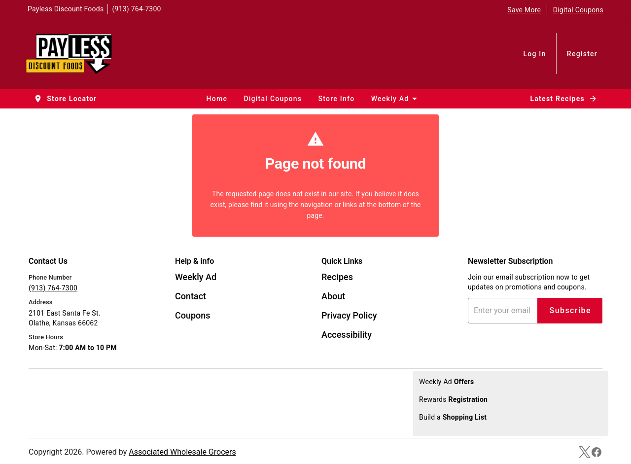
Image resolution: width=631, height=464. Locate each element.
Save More (524, 10)
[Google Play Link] (96, 407)
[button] (66, 98)
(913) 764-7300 (136, 9)
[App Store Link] (96, 387)
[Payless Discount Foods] (72, 53)
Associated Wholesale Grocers (182, 452)
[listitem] (195, 278)
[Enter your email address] (504, 311)
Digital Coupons (578, 10)
